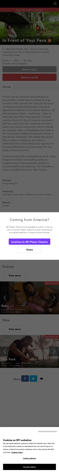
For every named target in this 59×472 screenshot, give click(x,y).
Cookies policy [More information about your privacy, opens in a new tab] (17, 454)
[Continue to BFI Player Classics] (29, 242)
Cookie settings (29, 460)
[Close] (29, 249)
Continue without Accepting (47, 433)
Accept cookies (29, 468)
